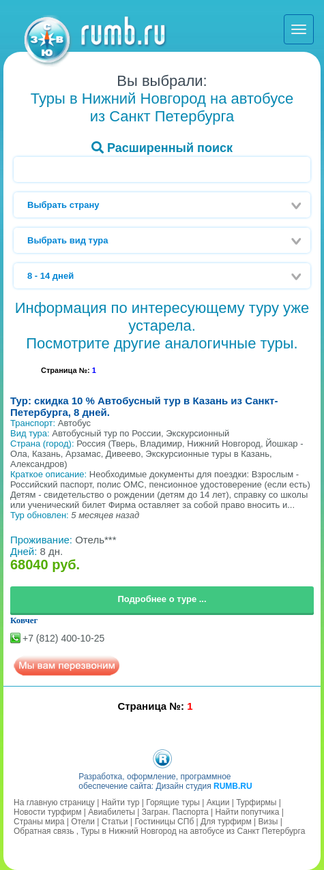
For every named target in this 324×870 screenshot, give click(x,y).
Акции (218, 802)
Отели (83, 821)
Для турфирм (226, 821)
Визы (268, 821)
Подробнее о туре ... (161, 599)
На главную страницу (54, 802)
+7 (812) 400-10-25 (63, 638)
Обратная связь (44, 831)
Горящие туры (173, 802)
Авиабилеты (111, 812)
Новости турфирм (47, 812)
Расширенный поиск (162, 148)
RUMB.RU (232, 786)
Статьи (115, 821)
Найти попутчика (247, 812)
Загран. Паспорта (175, 812)
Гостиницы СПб (164, 821)
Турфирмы (256, 802)
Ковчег (24, 620)
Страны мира (39, 821)
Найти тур (121, 802)
